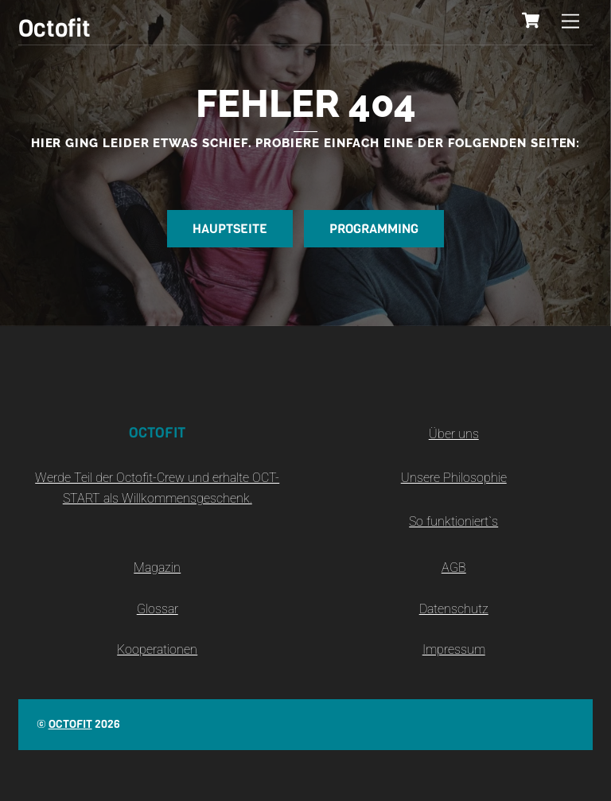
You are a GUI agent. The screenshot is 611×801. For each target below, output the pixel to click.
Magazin (157, 567)
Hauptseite (230, 228)
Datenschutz (453, 608)
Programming (373, 228)
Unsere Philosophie (454, 477)
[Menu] (570, 21)
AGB (454, 567)
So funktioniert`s (453, 521)
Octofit (70, 724)
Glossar (157, 608)
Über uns (454, 433)
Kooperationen (157, 649)
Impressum (453, 649)
